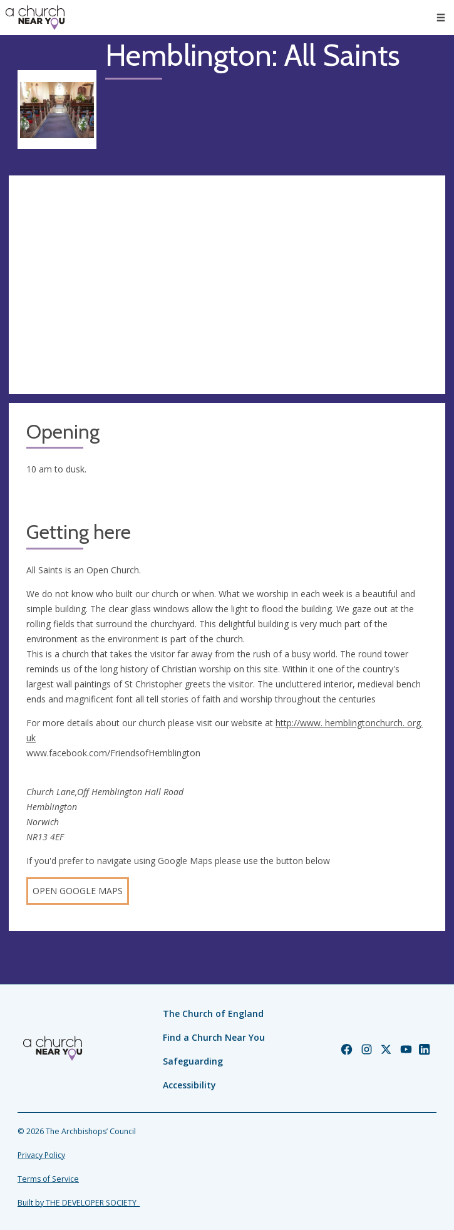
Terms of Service (48, 1179)
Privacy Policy (41, 1155)
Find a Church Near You (214, 1037)
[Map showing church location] (227, 284)
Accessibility (189, 1085)
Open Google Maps (78, 891)
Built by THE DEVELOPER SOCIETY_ (79, 1202)
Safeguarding (193, 1061)
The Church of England (213, 1013)
